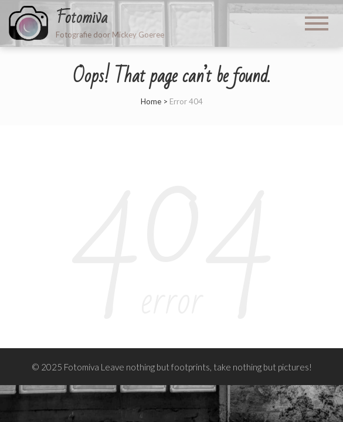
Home (151, 101)
